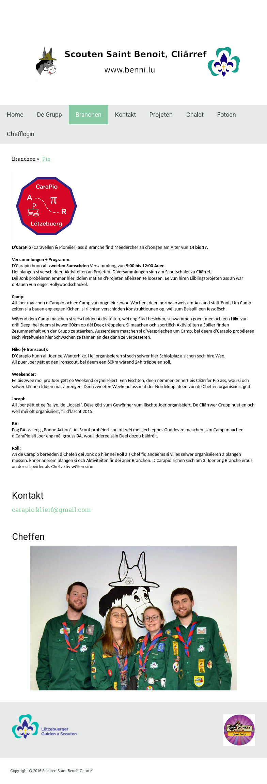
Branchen (88, 114)
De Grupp (49, 114)
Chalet (195, 114)
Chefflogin (20, 134)
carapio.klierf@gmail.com (51, 510)
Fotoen (226, 114)
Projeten (161, 114)
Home (15, 114)
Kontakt (125, 114)
